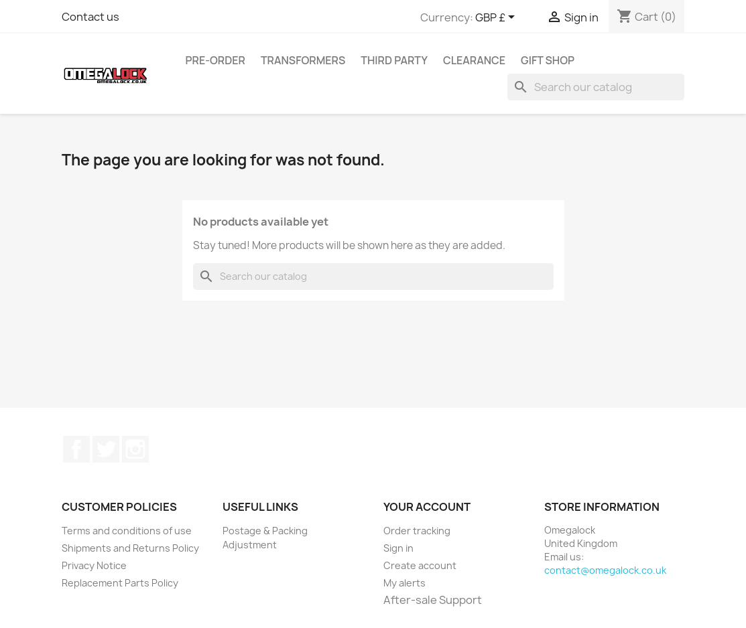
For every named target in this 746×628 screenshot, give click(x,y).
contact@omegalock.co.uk (605, 570)
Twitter (105, 449)
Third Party (394, 60)
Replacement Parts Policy (120, 582)
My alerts (404, 582)
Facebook (76, 449)
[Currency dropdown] (497, 18)
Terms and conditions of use (127, 530)
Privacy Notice (94, 565)
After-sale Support (432, 600)
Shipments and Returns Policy (130, 548)
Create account (419, 565)
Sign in (398, 548)
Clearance (474, 60)
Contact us (90, 16)
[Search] (595, 87)
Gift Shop (547, 60)
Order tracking (416, 530)
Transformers (303, 60)
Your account (427, 506)
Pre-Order (215, 60)
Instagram (135, 449)
